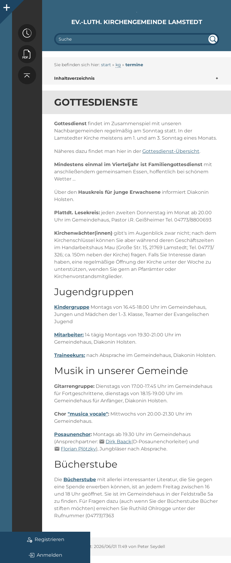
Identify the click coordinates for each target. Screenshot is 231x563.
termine (134, 64)
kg (118, 64)
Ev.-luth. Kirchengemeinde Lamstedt (136, 22)
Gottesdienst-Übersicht (170, 151)
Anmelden (45, 555)
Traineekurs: (69, 355)
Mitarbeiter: (69, 335)
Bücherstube (79, 479)
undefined (212, 39)
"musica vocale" (88, 414)
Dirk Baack (118, 441)
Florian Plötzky (78, 449)
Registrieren (45, 540)
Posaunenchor (72, 434)
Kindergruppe (71, 307)
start (106, 64)
